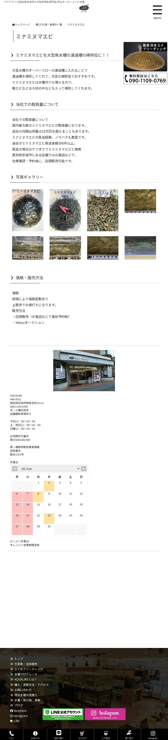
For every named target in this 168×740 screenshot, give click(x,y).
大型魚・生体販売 (25, 664)
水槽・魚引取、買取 (27, 700)
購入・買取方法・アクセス (31, 685)
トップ (18, 659)
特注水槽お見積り (25, 695)
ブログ (18, 705)
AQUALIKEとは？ (25, 679)
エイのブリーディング (28, 669)
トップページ (21, 24)
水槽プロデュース (25, 674)
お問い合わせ (23, 690)
